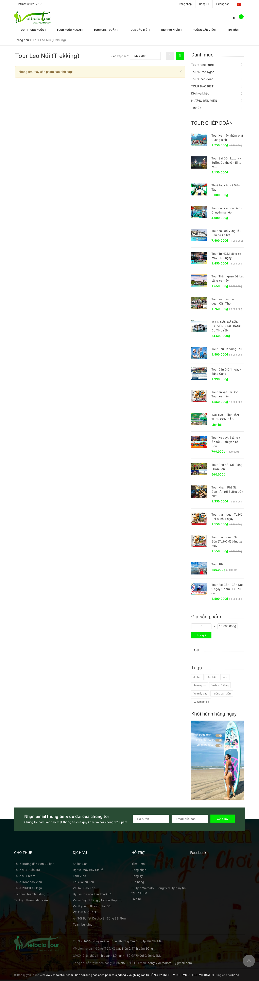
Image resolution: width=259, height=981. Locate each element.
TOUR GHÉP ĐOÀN (212, 123)
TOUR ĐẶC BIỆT (134, 29)
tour (225, 677)
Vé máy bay (200, 693)
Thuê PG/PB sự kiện (28, 888)
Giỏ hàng (138, 882)
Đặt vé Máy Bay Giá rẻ (88, 870)
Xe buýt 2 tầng (219, 685)
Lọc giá (201, 635)
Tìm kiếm (138, 864)
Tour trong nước (31, 29)
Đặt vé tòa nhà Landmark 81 (92, 894)
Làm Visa (79, 876)
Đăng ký (204, 3)
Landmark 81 (201, 701)
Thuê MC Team (24, 876)
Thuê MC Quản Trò (27, 870)
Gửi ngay (222, 818)
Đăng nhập (185, 3)
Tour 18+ (217, 564)
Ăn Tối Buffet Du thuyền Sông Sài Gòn (99, 918)
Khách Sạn (80, 864)
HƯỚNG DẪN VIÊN (195, 29)
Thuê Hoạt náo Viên (28, 882)
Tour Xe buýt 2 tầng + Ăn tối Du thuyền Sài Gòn (226, 442)
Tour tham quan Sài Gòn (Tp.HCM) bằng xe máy (226, 541)
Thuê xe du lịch (83, 882)
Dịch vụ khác (164, 29)
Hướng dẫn (222, 3)
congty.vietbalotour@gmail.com (170, 963)
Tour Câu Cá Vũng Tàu (226, 349)
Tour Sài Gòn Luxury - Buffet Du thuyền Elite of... (226, 163)
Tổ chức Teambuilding (29, 894)
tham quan (199, 685)
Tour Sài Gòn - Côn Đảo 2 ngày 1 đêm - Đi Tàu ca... (227, 589)
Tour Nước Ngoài (67, 29)
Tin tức (222, 29)
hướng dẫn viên (222, 693)
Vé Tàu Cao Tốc (84, 888)
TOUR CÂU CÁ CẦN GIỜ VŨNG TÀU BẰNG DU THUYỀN (226, 326)
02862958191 (35, 3)
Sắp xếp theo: (120, 56)
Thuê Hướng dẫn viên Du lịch (34, 864)
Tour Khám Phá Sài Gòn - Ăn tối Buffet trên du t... (227, 492)
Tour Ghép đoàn (101, 29)
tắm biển (212, 677)
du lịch (197, 677)
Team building (82, 924)
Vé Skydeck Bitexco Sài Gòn (92, 906)
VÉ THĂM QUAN (84, 912)
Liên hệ (137, 899)
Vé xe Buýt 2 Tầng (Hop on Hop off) (98, 900)
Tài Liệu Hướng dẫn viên (31, 900)
